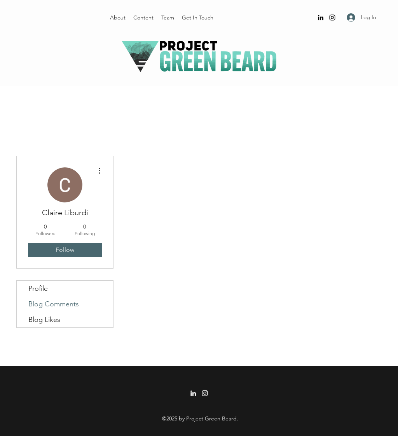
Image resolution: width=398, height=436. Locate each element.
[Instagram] (332, 17)
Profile (38, 288)
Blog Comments (53, 304)
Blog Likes (44, 319)
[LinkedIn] (321, 17)
